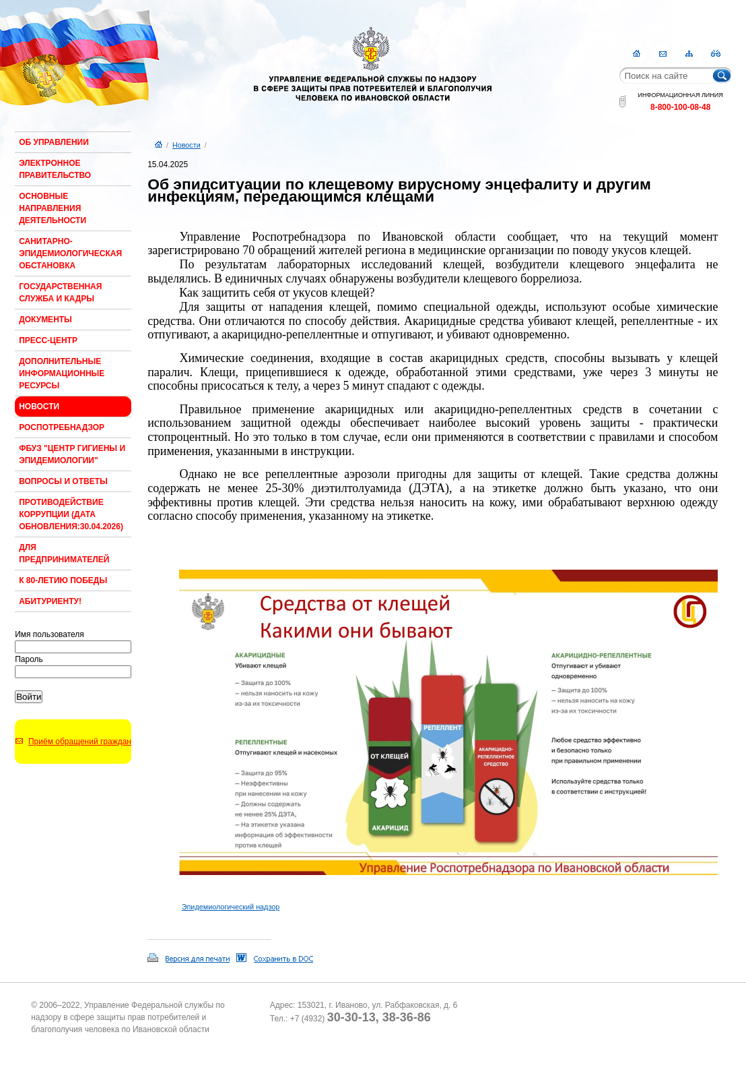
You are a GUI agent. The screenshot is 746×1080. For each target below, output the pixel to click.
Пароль (29, 659)
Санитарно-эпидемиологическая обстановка (70, 253)
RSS (715, 53)
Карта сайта (689, 53)
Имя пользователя (49, 634)
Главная (637, 53)
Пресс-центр (48, 340)
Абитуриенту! (50, 601)
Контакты (663, 53)
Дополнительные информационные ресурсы (61, 373)
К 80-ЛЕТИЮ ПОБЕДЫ (63, 580)
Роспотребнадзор (61, 427)
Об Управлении (54, 142)
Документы (45, 319)
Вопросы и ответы (63, 481)
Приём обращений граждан (79, 741)
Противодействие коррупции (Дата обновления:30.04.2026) (71, 514)
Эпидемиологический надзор (230, 907)
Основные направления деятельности (52, 208)
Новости (39, 406)
